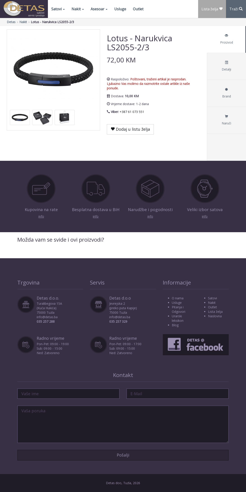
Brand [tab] (226, 93)
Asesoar (99, 9)
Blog (175, 325)
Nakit (78, 9)
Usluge (120, 9)
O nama (177, 298)
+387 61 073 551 (132, 112)
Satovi (58, 9)
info (41, 216)
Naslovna (215, 316)
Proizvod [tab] (226, 39)
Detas (11, 22)
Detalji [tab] (226, 66)
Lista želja (215, 311)
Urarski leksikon (177, 318)
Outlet (138, 9)
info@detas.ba (47, 317)
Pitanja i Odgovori (178, 309)
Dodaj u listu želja (130, 129)
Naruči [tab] (226, 120)
